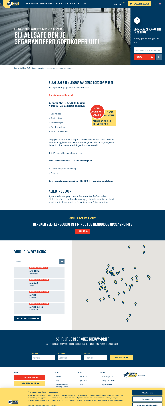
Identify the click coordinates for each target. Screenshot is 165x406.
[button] (108, 266)
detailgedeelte (103, 397)
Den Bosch (96, 196)
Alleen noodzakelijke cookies (147, 388)
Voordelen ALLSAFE (25, 68)
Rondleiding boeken (139, 4)
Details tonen (33, 402)
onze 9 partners (39, 378)
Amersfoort (88, 196)
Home (15, 68)
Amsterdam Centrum (78, 196)
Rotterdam (88, 202)
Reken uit (82, 231)
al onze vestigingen (103, 202)
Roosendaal (74, 199)
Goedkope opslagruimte (38, 68)
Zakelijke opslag (62, 4)
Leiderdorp (55, 199)
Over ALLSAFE (74, 4)
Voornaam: (35, 353)
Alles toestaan (147, 376)
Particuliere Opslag (47, 4)
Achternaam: (61, 353)
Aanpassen (147, 382)
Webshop (84, 4)
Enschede (80, 202)
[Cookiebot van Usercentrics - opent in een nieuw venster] (13, 401)
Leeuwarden (70, 202)
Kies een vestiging (32, 4)
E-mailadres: (87, 353)
